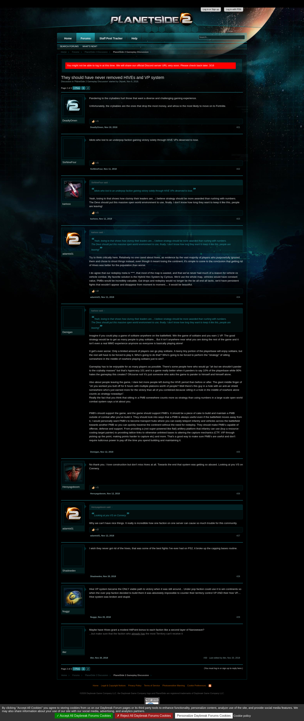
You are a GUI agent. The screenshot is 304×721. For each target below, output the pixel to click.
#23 (238, 219)
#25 (238, 452)
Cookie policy (242, 715)
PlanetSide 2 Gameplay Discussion (91, 81)
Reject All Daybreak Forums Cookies (144, 715)
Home (68, 38)
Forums (86, 38)
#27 (238, 535)
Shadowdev (69, 570)
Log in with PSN (233, 9)
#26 (238, 493)
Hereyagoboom (71, 486)
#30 (205, 658)
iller (64, 652)
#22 (238, 169)
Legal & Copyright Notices (113, 685)
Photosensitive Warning (173, 685)
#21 (238, 127)
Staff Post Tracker (111, 38)
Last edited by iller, (224, 658)
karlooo (66, 203)
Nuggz (66, 611)
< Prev (76, 88)
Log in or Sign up (211, 9)
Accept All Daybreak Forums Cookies (84, 715)
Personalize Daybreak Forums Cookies (204, 715)
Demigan (67, 332)
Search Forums (69, 46)
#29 (238, 617)
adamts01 (67, 253)
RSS (210, 685)
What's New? (90, 46)
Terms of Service (152, 685)
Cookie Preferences (196, 685)
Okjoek (122, 81)
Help (134, 38)
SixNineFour (69, 162)
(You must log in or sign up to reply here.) (223, 668)
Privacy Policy (134, 685)
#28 (238, 576)
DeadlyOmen (69, 120)
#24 (238, 297)
